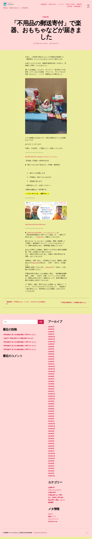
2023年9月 (51, 403)
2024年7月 (51, 381)
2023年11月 (52, 398)
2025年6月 (51, 354)
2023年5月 (51, 413)
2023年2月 (51, 421)
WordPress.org (53, 523)
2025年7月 (51, 351)
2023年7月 (51, 408)
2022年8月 (51, 436)
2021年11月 (52, 458)
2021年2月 (51, 475)
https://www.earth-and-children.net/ (37, 225)
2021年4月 (51, 473)
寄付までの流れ (70, 4)
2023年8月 (51, 406)
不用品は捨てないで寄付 (56, 497)
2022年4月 (51, 445)
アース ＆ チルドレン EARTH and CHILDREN (22, 535)
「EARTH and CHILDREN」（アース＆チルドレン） (44, 234)
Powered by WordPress (43, 535)
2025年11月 (52, 341)
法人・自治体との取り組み (57, 499)
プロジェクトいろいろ (56, 492)
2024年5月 (51, 386)
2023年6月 (51, 411)
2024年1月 (51, 393)
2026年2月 (51, 334)
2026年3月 (51, 331)
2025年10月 (52, 344)
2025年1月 (51, 366)
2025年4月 (51, 359)
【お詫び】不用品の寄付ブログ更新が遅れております (21, 340)
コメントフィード (54, 521)
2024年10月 (52, 373)
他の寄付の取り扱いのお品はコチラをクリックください (44, 158)
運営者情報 (77, 7)
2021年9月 (51, 463)
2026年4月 (51, 329)
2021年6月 (51, 470)
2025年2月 (51, 363)
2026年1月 (51, 336)
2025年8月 (51, 349)
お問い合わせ (52, 4)
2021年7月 (51, 468)
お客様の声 (52, 489)
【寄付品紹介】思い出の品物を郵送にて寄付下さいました (22, 336)
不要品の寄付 (36, 264)
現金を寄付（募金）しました (58, 502)
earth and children (43, 44)
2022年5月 (51, 443)
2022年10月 (52, 431)
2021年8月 (51, 465)
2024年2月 (51, 391)
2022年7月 (51, 438)
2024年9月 (51, 376)
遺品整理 (51, 504)
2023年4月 (51, 416)
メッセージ (61, 4)
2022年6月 (51, 441)
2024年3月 (51, 388)
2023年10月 (52, 401)
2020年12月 (52, 478)
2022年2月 (51, 450)
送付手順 (69, 7)
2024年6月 (51, 383)
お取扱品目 (44, 4)
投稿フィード (52, 518)
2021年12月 (52, 455)
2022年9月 (51, 433)
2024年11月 (52, 371)
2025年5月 (51, 356)
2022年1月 (51, 453)
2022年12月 (52, 426)
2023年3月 (51, 418)
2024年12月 (52, 368)
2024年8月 (51, 378)
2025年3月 (51, 361)
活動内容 (79, 4)
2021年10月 (52, 460)
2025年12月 (52, 339)
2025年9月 (51, 346)
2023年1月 (51, 423)
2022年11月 (52, 428)
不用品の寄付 (46, 18)
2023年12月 (52, 396)
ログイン (51, 516)
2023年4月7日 (55, 44)
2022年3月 (51, 448)
